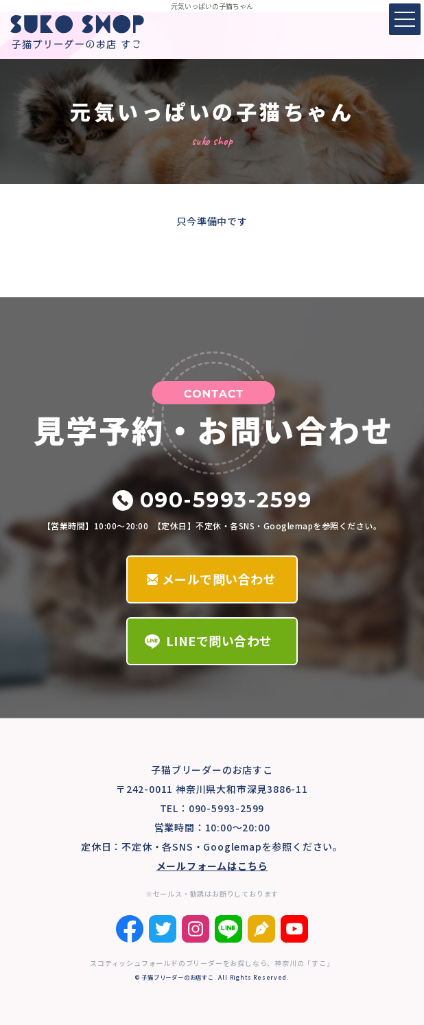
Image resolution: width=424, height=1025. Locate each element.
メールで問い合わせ (219, 579)
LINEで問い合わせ (219, 640)
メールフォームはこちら (212, 866)
